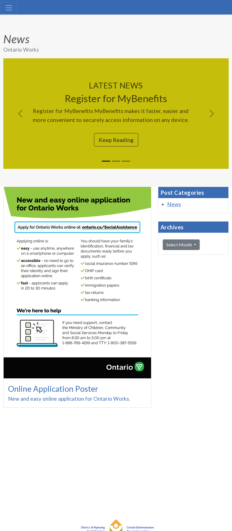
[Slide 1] (106, 161)
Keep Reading (116, 139)
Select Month (179, 244)
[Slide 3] (126, 161)
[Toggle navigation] (9, 7)
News (174, 204)
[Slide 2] (116, 161)
